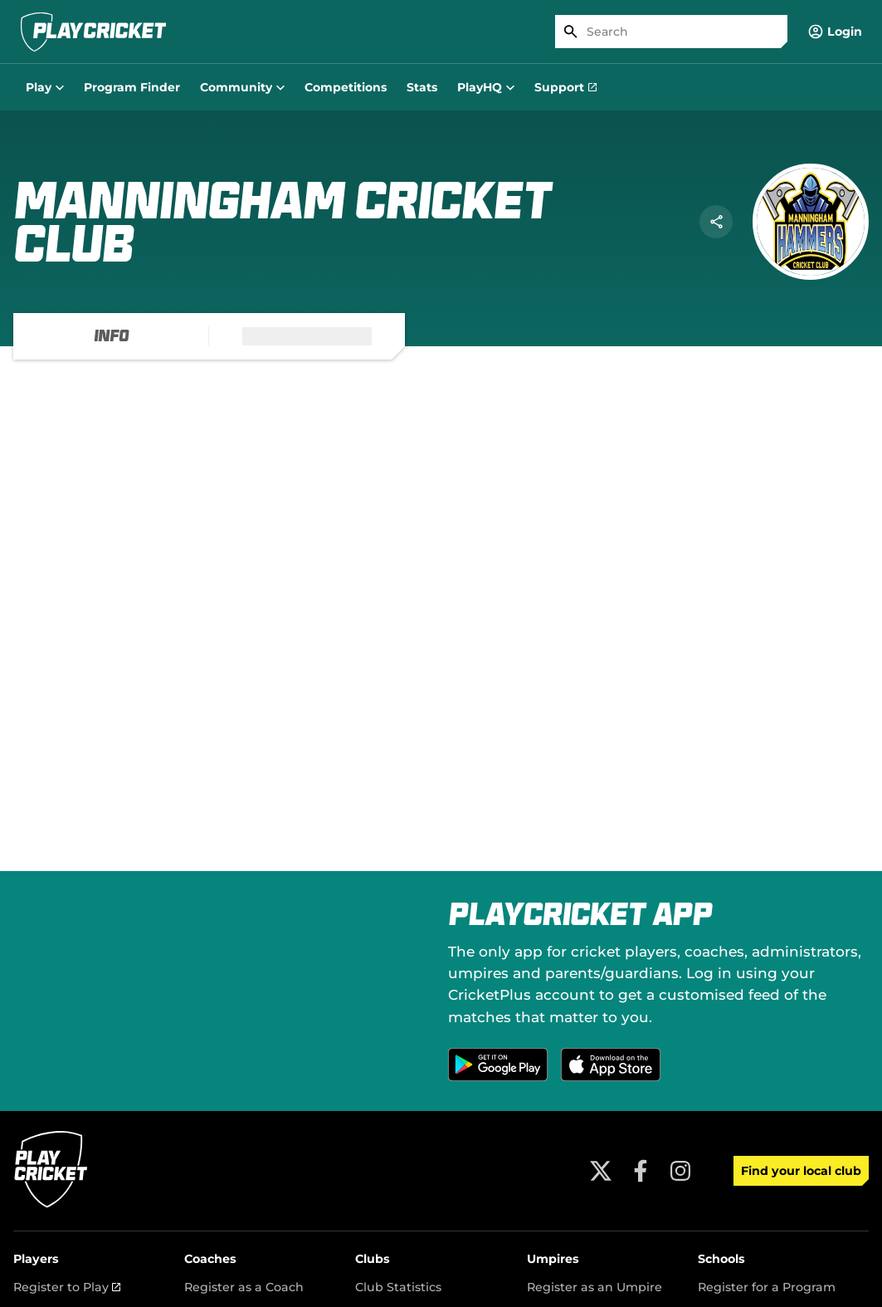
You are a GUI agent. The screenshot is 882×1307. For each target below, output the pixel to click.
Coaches (210, 1258)
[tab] (111, 336)
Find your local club (801, 1170)
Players (36, 1258)
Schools (721, 1258)
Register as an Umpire (594, 1287)
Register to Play (66, 1287)
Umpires (553, 1258)
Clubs (372, 1258)
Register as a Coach (244, 1287)
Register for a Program (767, 1287)
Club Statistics (398, 1287)
